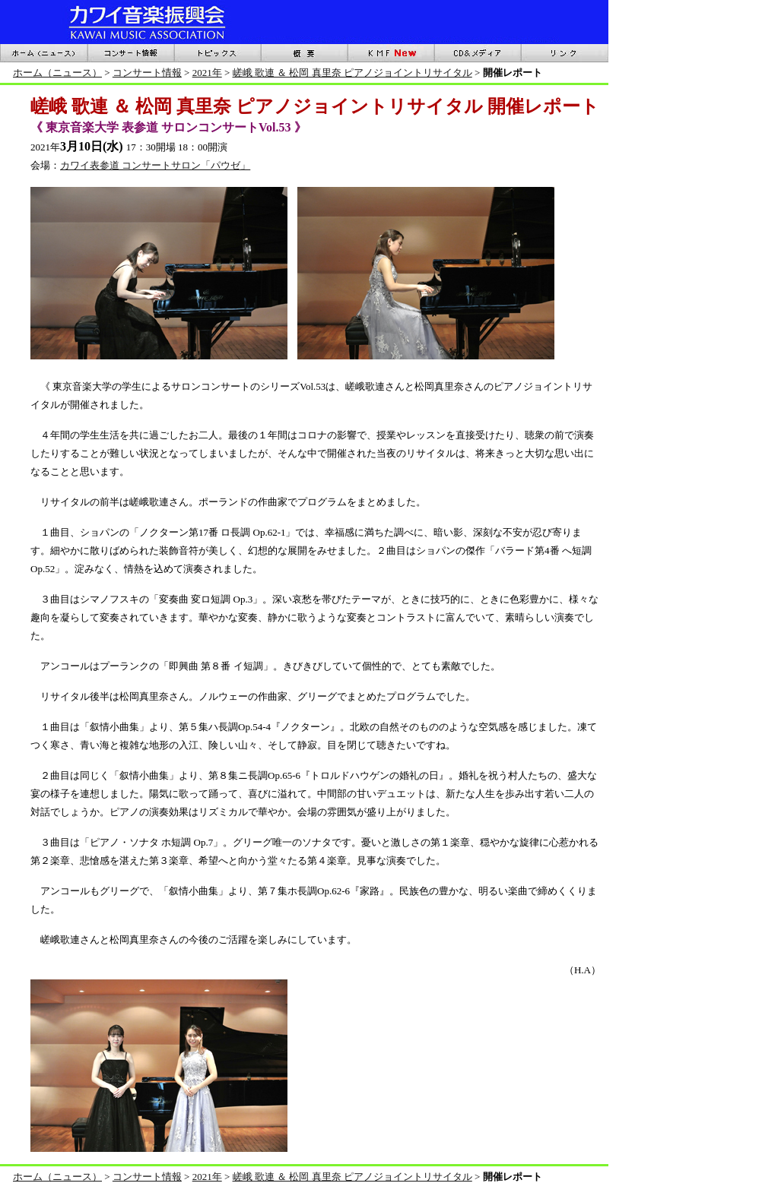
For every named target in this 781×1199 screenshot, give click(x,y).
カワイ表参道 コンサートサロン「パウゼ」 (155, 165)
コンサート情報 (147, 72)
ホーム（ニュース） (57, 72)
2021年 (207, 72)
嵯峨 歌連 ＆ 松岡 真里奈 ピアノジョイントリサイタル (352, 72)
